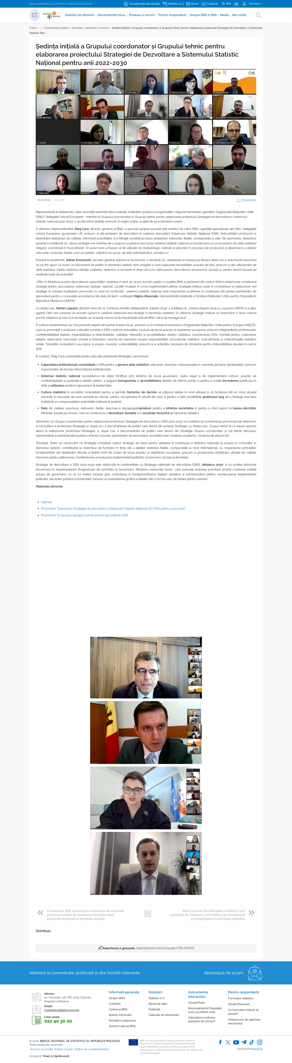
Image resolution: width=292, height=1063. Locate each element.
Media (226, 15)
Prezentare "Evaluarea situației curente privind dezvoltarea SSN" (85, 515)
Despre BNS (117, 998)
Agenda (46, 502)
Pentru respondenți (173, 15)
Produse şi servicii (143, 15)
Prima (32, 27)
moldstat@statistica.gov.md (61, 1010)
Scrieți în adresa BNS (122, 1026)
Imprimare (246, 200)
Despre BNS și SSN (205, 15)
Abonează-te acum (223, 972)
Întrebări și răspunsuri (122, 1020)
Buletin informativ (120, 1015)
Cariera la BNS (118, 1009)
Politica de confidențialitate (91, 1049)
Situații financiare (239, 1004)
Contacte (115, 1003)
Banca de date (158, 1003)
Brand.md (257, 1048)
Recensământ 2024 (112, 15)
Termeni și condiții (40, 1049)
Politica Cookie (63, 1049)
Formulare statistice (240, 998)
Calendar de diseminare (164, 1015)
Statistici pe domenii (80, 15)
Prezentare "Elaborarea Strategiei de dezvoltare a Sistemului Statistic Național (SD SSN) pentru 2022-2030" (113, 508)
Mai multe (241, 15)
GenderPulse (196, 1002)
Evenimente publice (57, 27)
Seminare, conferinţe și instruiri (90, 27)
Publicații (154, 1009)
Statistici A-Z (156, 998)
